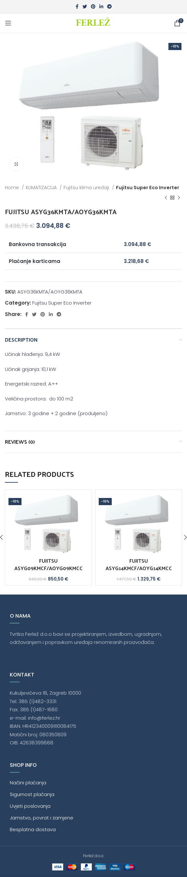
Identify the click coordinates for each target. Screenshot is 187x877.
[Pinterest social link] (93, 6)
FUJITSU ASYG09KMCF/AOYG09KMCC (48, 564)
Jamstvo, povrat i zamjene (41, 817)
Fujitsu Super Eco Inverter (147, 187)
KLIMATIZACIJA (42, 187)
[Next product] (179, 198)
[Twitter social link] (84, 6)
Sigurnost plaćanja (32, 794)
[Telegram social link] (109, 6)
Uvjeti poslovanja (30, 806)
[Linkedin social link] (101, 6)
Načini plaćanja (28, 782)
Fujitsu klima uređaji (87, 187)
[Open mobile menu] (8, 23)
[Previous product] (166, 198)
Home (12, 187)
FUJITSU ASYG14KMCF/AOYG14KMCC (139, 564)
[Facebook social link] (77, 6)
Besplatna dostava (33, 829)
